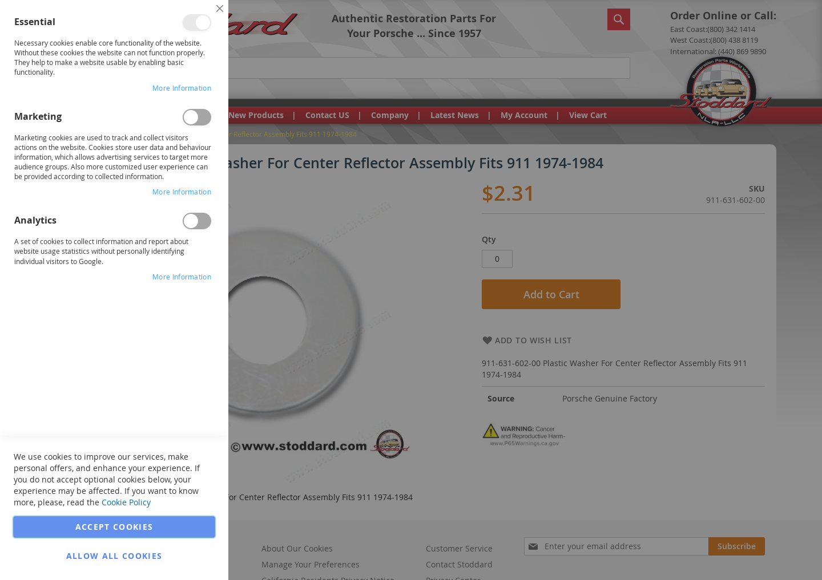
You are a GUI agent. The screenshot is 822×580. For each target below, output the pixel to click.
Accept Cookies (114, 526)
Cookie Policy (126, 502)
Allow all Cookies (114, 555)
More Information (181, 87)
